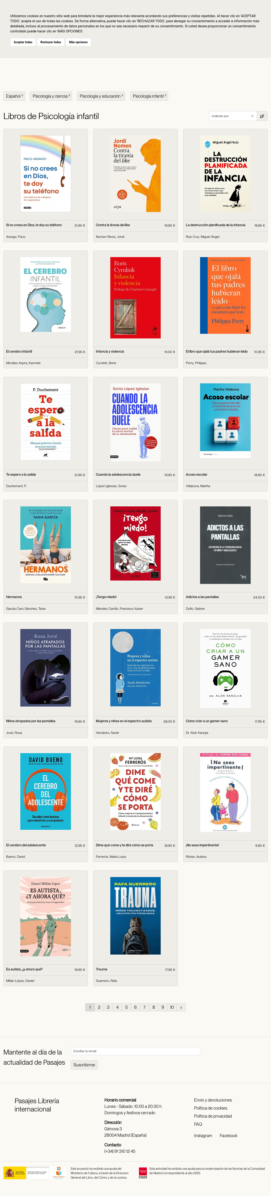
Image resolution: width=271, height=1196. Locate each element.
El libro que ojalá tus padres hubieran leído (217, 351)
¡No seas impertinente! (202, 845)
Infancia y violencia (110, 351)
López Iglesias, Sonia (111, 486)
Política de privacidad (213, 1116)
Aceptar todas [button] (23, 42)
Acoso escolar (196, 475)
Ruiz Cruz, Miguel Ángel (202, 237)
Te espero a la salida (21, 475)
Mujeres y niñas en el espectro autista (124, 721)
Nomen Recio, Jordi (110, 237)
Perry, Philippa (196, 363)
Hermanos (14, 597)
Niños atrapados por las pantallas (30, 721)
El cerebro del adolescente (26, 845)
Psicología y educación (102, 96)
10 (172, 1007)
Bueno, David (15, 857)
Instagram (203, 1135)
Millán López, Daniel (20, 981)
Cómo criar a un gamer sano (207, 721)
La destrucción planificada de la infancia (215, 225)
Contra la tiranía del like (113, 225)
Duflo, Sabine (195, 609)
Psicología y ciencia (52, 96)
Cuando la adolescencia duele (118, 475)
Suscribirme (84, 1064)
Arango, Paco (15, 237)
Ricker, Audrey (196, 857)
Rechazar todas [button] (50, 42)
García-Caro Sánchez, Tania (26, 609)
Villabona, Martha (198, 486)
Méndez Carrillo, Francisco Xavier (119, 609)
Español (15, 96)
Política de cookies (210, 1108)
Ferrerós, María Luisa (111, 857)
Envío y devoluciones (213, 1100)
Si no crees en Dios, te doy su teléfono (34, 225)
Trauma (101, 969)
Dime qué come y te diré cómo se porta (124, 845)
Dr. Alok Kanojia (197, 733)
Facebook (228, 1135)
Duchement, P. (16, 486)
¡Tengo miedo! (106, 597)
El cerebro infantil (19, 351)
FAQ (198, 1124)
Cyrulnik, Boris (106, 363)
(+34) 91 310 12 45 (119, 1151)
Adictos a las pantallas (202, 597)
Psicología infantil (150, 96)
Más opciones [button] (78, 42)
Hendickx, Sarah (107, 733)
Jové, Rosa (14, 733)
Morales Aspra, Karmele (23, 363)
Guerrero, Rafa (106, 981)
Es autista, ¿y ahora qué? (24, 969)
